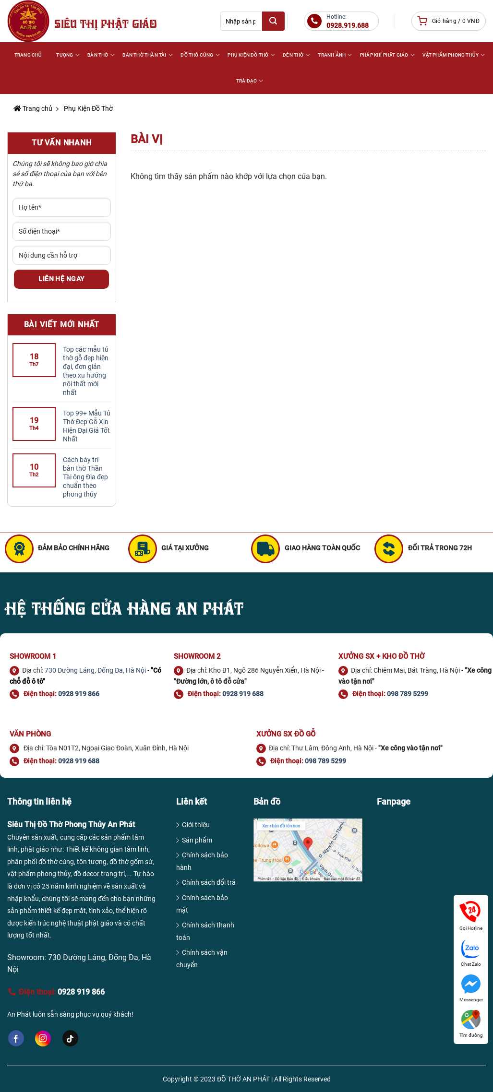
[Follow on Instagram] (43, 1038)
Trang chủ (32, 108)
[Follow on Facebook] (16, 1038)
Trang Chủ (28, 55)
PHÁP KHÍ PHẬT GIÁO (387, 54)
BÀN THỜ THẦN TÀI (147, 54)
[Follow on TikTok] (70, 1038)
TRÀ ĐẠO (250, 80)
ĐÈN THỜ (296, 54)
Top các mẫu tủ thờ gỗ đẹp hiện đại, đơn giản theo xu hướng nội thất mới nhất (85, 370)
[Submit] (273, 21)
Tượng (67, 54)
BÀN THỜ (101, 54)
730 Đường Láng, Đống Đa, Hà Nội (95, 670)
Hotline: (347, 21)
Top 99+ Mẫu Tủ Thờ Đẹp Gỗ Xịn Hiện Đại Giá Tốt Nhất (86, 426)
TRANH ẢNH (335, 54)
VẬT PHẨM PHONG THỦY (453, 54)
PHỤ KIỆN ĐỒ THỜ (251, 54)
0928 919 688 (243, 694)
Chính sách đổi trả (209, 882)
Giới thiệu (196, 825)
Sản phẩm (197, 840)
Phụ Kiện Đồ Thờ (87, 108)
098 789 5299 (407, 694)
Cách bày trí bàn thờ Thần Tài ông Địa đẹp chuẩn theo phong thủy (85, 477)
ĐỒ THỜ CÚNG (200, 54)
